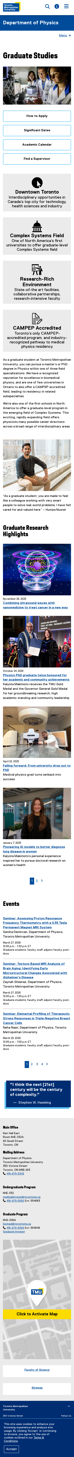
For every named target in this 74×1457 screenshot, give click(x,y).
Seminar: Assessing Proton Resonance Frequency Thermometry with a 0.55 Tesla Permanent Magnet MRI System (35, 923)
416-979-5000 (15, 1200)
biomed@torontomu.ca (17, 1224)
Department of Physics (30, 22)
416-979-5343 (15, 1173)
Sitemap (37, 1387)
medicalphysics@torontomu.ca (21, 1197)
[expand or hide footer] (69, 1406)
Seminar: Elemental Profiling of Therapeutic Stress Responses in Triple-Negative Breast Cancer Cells (36, 1018)
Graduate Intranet (14, 1231)
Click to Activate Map (37, 1314)
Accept (11, 1449)
